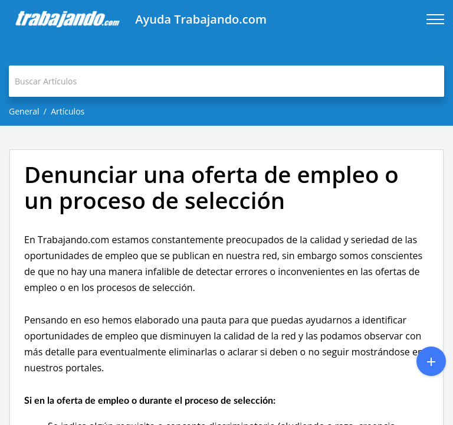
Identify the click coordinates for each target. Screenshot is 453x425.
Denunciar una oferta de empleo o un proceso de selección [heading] (211, 188)
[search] (226, 81)
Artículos (67, 111)
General (24, 111)
